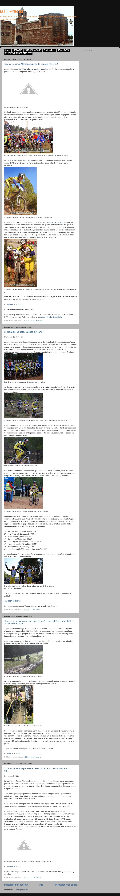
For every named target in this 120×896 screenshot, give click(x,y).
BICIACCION (56, 222)
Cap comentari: (37, 320)
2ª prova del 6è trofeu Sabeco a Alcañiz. (23, 332)
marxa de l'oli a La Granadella (50, 317)
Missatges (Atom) (22, 890)
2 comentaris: (37, 609)
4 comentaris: (37, 877)
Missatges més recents (16, 884)
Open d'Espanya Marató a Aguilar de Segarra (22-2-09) (31, 64)
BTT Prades (11, 11)
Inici (41, 884)
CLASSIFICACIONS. (12, 304)
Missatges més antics (66, 884)
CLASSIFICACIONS (12, 754)
